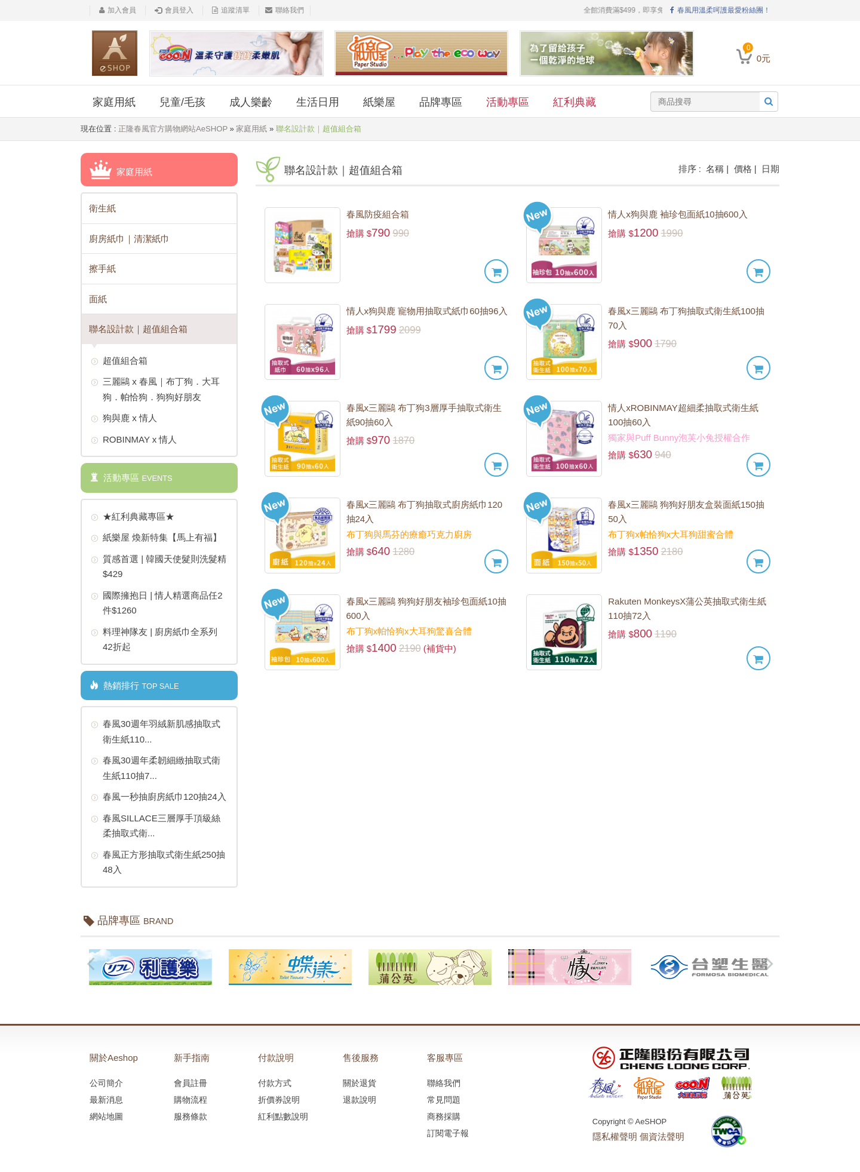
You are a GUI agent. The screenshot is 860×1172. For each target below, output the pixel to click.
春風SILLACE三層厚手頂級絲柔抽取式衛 (155, 825)
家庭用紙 (114, 102)
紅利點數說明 (283, 1116)
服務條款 (190, 1116)
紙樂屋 (379, 102)
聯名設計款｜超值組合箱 (138, 329)
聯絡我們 (284, 10)
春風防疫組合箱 (377, 214)
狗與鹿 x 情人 (124, 418)
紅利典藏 (574, 102)
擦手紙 (102, 268)
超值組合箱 (119, 361)
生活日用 (317, 102)
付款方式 (274, 1083)
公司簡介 (106, 1083)
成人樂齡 (250, 102)
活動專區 (507, 102)
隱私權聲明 (614, 1136)
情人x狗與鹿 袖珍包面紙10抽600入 (677, 214)
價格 (743, 169)
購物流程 (190, 1099)
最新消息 (106, 1099)
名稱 (715, 169)
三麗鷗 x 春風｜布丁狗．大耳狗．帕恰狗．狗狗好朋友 (155, 388)
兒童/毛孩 (182, 102)
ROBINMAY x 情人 (134, 440)
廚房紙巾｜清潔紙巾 (129, 239)
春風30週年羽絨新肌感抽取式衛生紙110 (155, 730)
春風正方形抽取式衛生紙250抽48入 (158, 861)
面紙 (98, 299)
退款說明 (359, 1099)
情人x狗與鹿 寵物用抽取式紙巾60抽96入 (427, 311)
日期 (770, 169)
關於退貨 (359, 1083)
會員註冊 (190, 1083)
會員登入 (174, 10)
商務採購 (443, 1116)
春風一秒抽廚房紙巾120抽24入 (158, 797)
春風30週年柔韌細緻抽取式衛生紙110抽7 (155, 767)
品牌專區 (440, 102)
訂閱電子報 (448, 1133)
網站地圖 (106, 1116)
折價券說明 (279, 1099)
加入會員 (117, 10)
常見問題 (443, 1099)
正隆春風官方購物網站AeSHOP (173, 128)
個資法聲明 (662, 1136)
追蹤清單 (231, 10)
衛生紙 (102, 208)
